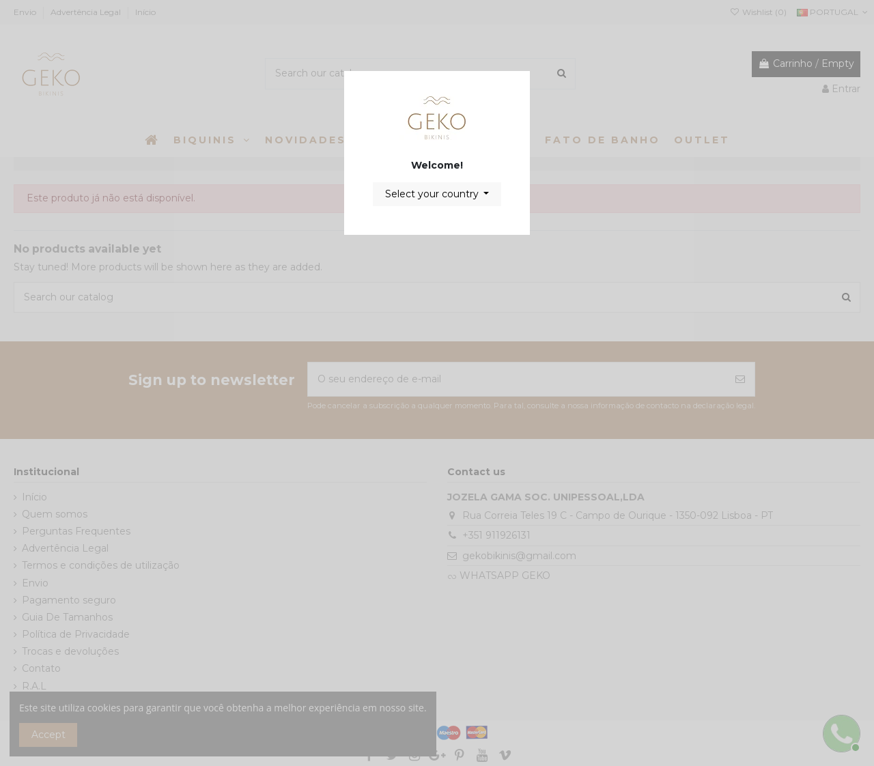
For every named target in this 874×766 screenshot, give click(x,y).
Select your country (433, 194)
